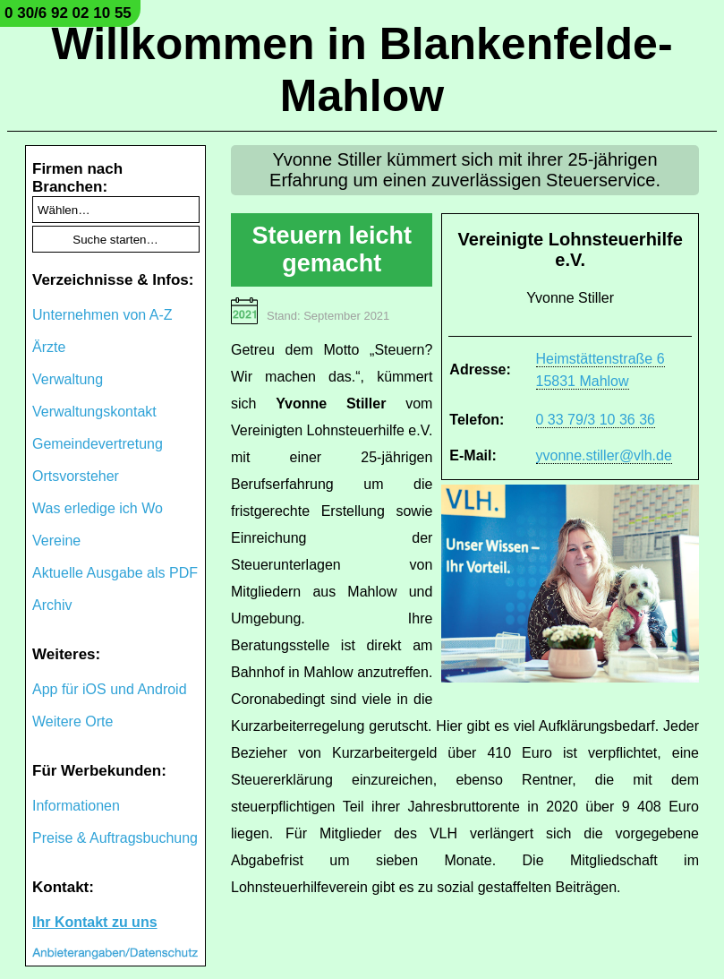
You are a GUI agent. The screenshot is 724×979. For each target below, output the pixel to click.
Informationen (76, 805)
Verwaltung (67, 379)
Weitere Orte (72, 721)
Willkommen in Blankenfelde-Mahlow (361, 70)
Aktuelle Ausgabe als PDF (115, 572)
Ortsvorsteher (75, 476)
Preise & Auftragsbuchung (115, 838)
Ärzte (48, 347)
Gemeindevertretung (97, 443)
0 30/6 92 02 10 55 (68, 12)
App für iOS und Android (109, 689)
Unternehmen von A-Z (102, 314)
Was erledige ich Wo (97, 508)
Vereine (56, 540)
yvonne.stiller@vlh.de (604, 455)
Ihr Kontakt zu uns (95, 922)
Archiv (52, 605)
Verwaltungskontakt (94, 411)
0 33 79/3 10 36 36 (595, 419)
